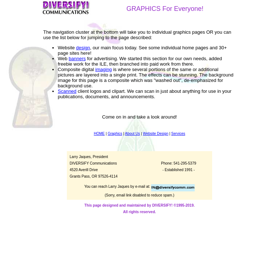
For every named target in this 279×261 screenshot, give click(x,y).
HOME (99, 134)
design (83, 47)
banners (77, 58)
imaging (103, 69)
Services (178, 134)
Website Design (155, 134)
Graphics (115, 134)
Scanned (67, 91)
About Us (132, 134)
